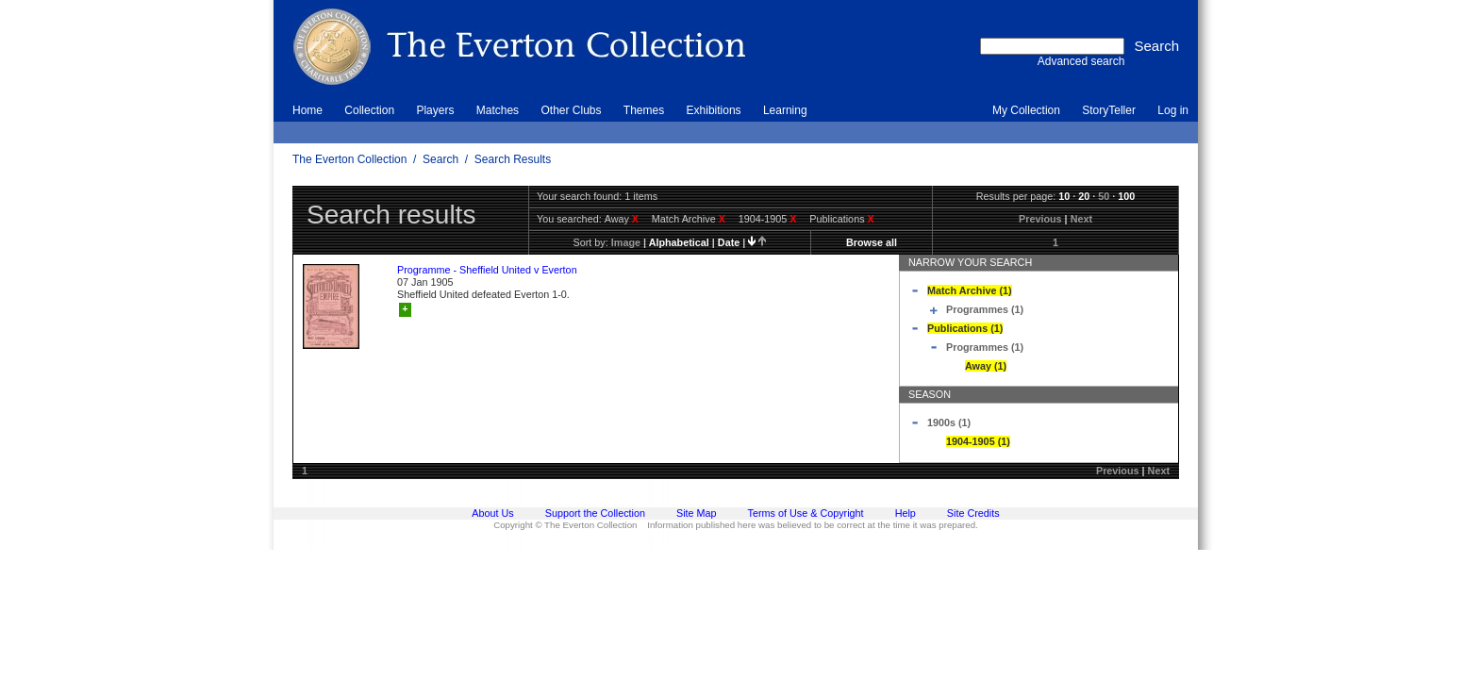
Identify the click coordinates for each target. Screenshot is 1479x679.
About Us (492, 513)
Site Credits (973, 513)
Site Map (696, 513)
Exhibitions (714, 110)
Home (307, 110)
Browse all (871, 242)
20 (1083, 196)
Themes (643, 110)
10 (1064, 196)
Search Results (512, 159)
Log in (1172, 110)
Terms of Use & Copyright (806, 513)
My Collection (1026, 110)
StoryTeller (1109, 110)
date (729, 242)
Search (440, 159)
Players (435, 110)
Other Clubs (570, 110)
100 (1126, 196)
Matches (497, 110)
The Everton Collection (349, 159)
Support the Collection (595, 513)
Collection (369, 110)
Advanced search (1081, 61)
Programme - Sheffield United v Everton (487, 269)
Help (905, 513)
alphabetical (679, 242)
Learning (785, 110)
